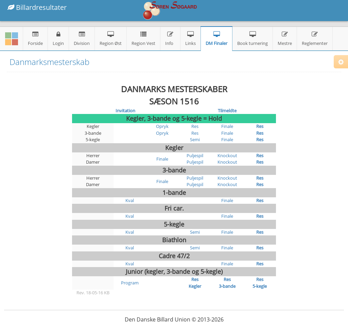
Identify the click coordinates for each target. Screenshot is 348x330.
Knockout (227, 155)
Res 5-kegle (260, 282)
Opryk (162, 126)
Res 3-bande (227, 282)
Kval (129, 200)
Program (130, 283)
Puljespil (195, 155)
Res (194, 126)
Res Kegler (195, 282)
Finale (227, 126)
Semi (195, 139)
